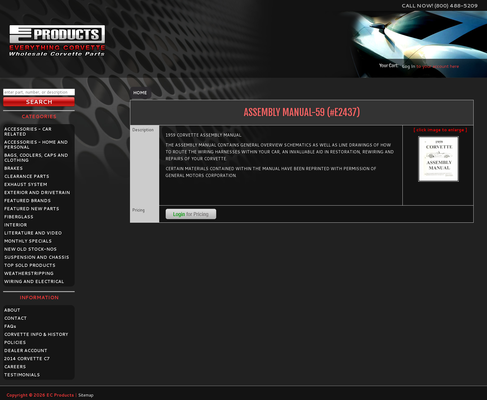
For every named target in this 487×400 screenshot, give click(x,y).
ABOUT (12, 310)
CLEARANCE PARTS (26, 176)
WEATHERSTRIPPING (28, 273)
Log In (408, 66)
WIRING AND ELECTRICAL (34, 281)
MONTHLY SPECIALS (28, 241)
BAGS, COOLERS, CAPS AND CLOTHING (36, 157)
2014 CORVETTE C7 (27, 358)
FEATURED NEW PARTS (31, 209)
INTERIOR (15, 225)
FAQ (10, 326)
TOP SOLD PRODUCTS (29, 265)
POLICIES (15, 342)
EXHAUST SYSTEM (25, 184)
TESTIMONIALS (22, 375)
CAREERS (15, 367)
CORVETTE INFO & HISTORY (36, 334)
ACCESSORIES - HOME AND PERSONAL (36, 144)
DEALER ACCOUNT (25, 350)
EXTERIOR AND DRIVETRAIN (37, 192)
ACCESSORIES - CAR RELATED (27, 131)
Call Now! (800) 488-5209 (439, 5)
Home (140, 92)
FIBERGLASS (18, 217)
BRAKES (13, 168)
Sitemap (86, 395)
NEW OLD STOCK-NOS (30, 249)
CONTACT (15, 318)
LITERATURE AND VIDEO (33, 233)
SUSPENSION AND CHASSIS (36, 257)
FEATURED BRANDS (27, 200)
